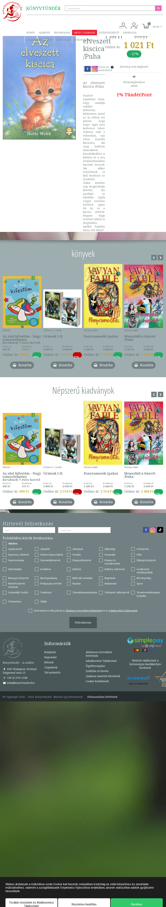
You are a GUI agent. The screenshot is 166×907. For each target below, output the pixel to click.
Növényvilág (144, 578)
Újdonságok (62, 32)
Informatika (15, 569)
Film (139, 554)
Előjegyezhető (109, 32)
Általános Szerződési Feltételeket (84, 610)
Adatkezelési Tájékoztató (101, 661)
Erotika (76, 554)
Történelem (14, 601)
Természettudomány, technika (148, 594)
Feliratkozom (83, 622)
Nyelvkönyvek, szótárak (16, 585)
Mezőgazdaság (48, 578)
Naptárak (110, 578)
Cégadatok (50, 667)
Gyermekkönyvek (50, 560)
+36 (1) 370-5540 (15, 677)
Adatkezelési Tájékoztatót (123, 610)
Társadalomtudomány (84, 592)
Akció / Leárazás (84, 32)
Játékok (76, 569)
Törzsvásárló (83, 39)
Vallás (43, 601)
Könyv (30, 32)
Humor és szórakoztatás (112, 562)
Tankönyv (46, 592)
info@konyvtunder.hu (19, 683)
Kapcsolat (63, 39)
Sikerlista (129, 32)
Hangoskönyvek (81, 560)
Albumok (77, 549)
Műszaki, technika (82, 578)
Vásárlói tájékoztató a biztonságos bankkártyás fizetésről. (145, 664)
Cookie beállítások (97, 681)
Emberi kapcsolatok (51, 554)
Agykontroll (15, 549)
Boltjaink (50, 652)
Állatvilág (110, 549)
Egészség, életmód (18, 554)
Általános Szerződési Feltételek (99, 653)
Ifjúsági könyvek (146, 560)
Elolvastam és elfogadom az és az (86, 610)
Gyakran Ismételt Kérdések (103, 676)
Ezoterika (110, 554)
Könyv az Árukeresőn (138, 684)
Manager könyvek (18, 578)
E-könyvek (143, 549)
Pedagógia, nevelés (51, 583)
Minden (12, 543)
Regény (76, 583)
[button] (153, 25)
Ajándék (44, 32)
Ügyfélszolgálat (95, 666)
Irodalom (45, 569)
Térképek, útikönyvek (117, 592)
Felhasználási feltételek (102, 697)
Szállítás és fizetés (39, 39)
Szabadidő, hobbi (18, 592)
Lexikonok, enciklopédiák (145, 570)
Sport (140, 583)
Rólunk (48, 662)
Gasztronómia (16, 560)
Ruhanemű (111, 583)
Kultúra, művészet (115, 569)
